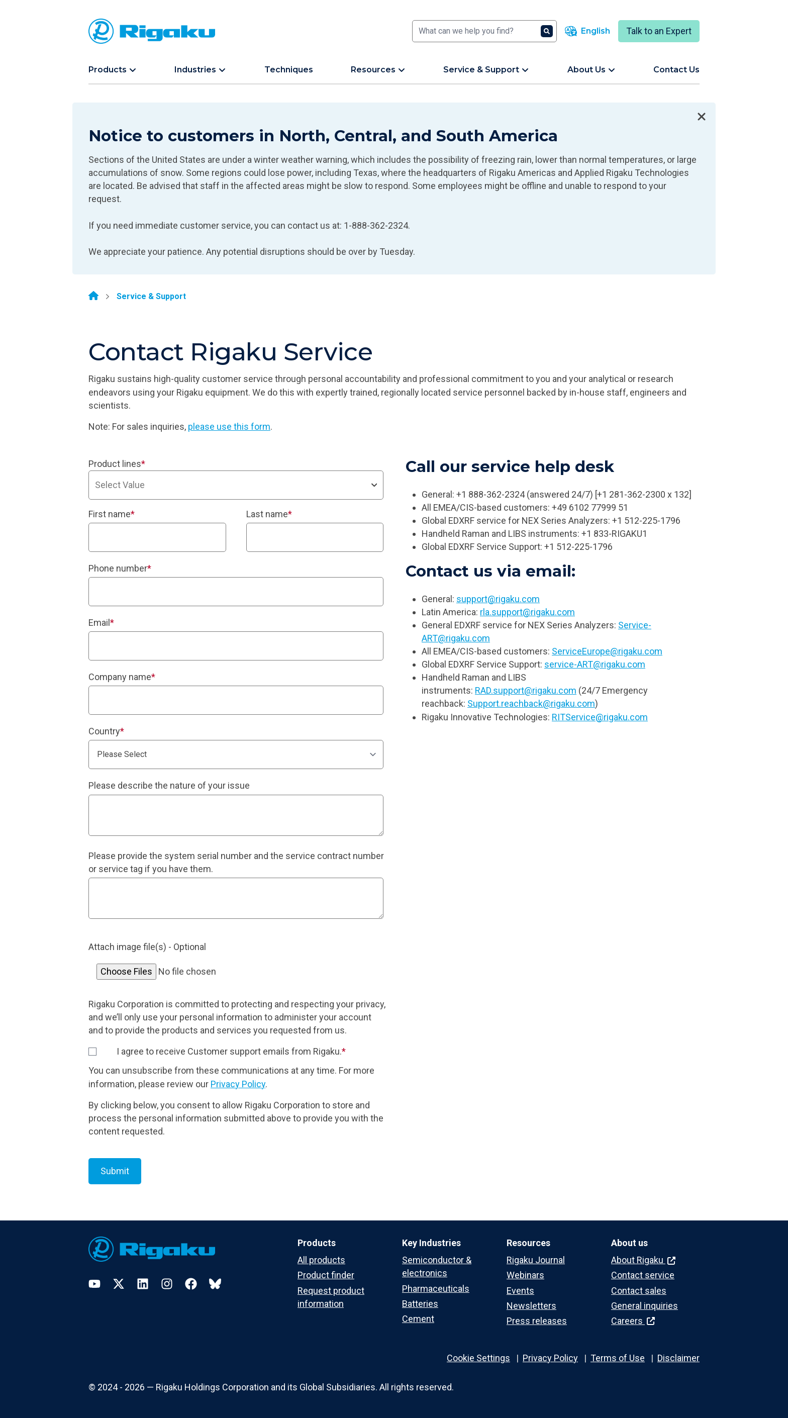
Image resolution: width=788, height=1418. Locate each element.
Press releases (537, 1320)
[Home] (93, 297)
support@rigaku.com (498, 599)
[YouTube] (94, 1284)
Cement (418, 1318)
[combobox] (235, 485)
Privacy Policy (238, 1084)
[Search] (484, 31)
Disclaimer (678, 1358)
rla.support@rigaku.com (527, 612)
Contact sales (638, 1290)
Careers (633, 1320)
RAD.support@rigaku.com (525, 690)
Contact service (642, 1275)
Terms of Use (617, 1358)
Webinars (525, 1275)
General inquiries (644, 1305)
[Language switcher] (587, 31)
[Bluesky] (215, 1284)
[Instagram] (167, 1284)
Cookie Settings (478, 1358)
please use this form (229, 426)
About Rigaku (643, 1260)
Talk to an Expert (659, 31)
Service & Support (151, 296)
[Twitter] (119, 1284)
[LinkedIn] (143, 1284)
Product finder (326, 1275)
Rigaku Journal (536, 1260)
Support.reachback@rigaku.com (531, 703)
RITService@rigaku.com (600, 717)
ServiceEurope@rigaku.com (607, 651)
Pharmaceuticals (435, 1288)
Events (520, 1290)
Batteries (420, 1303)
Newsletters (531, 1305)
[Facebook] (191, 1284)
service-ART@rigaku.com (594, 664)
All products (321, 1260)
